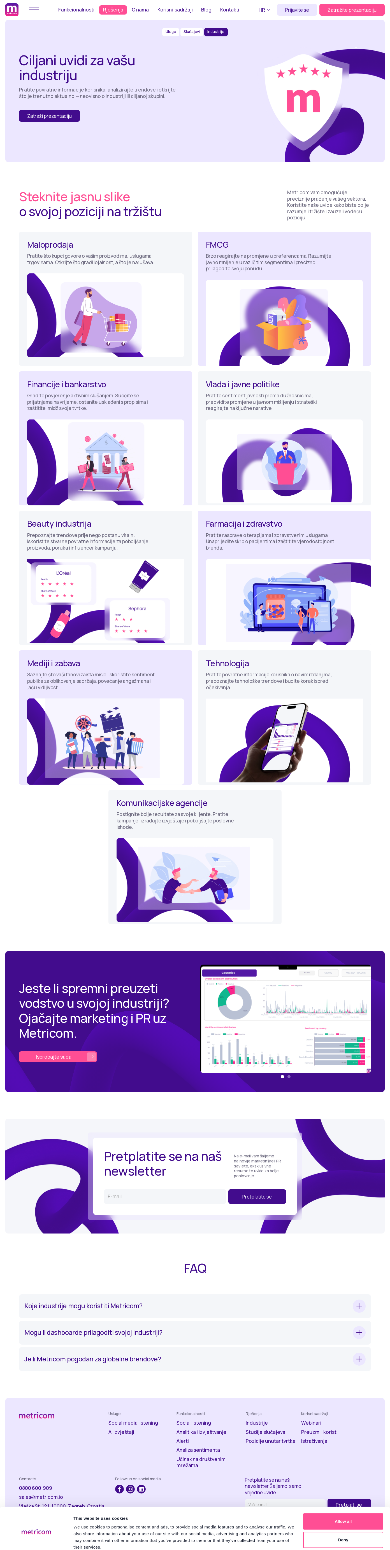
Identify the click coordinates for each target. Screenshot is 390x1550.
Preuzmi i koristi (319, 1432)
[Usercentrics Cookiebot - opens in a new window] (36, 1539)
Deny (343, 1516)
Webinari (311, 1423)
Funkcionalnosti (76, 9)
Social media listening (133, 1423)
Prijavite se (297, 9)
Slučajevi (192, 31)
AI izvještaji (121, 1432)
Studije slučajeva (265, 1432)
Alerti (183, 1441)
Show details (86, 1539)
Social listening (194, 1423)
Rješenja (113, 9)
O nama (140, 9)
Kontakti (229, 9)
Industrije (215, 31)
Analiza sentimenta (198, 1450)
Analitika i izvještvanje (201, 1432)
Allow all (343, 1497)
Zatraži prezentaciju (49, 115)
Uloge (171, 31)
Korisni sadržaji (175, 9)
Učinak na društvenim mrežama (201, 1462)
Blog (206, 9)
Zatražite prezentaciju (352, 9)
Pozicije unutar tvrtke (271, 1441)
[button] (265, 9)
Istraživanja (314, 1441)
